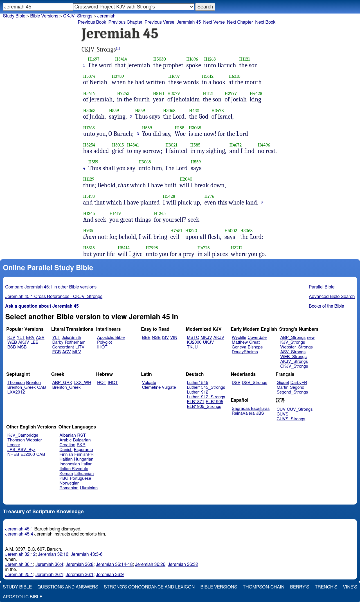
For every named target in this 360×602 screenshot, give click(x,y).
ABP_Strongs (292, 338)
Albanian (68, 435)
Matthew (240, 342)
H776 (209, 196)
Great (254, 342)
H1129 (88, 179)
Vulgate (149, 383)
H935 (88, 230)
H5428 (169, 196)
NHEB (13, 454)
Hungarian (83, 459)
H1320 (191, 230)
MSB (21, 347)
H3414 (121, 59)
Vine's (350, 587)
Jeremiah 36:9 (110, 574)
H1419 (115, 213)
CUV (281, 409)
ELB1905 (214, 402)
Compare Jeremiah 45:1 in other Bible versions (51, 287)
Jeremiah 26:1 (49, 574)
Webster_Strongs (296, 347)
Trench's (326, 587)
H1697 (94, 59)
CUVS (283, 414)
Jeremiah (106, 16)
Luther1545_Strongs (206, 387)
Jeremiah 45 (189, 22)
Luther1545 (197, 383)
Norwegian (70, 483)
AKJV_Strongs (294, 361)
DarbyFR (299, 383)
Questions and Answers (67, 587)
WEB (12, 342)
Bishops (255, 347)
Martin (283, 387)
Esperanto (83, 450)
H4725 (203, 247)
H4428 (256, 93)
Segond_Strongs (292, 392)
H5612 (208, 76)
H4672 (236, 145)
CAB (41, 387)
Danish (66, 450)
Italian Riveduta (74, 469)
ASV (40, 338)
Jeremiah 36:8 (79, 564)
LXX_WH (82, 383)
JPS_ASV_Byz (21, 450)
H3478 (218, 110)
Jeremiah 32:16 (53, 554)
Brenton (33, 383)
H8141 (158, 93)
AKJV (23, 342)
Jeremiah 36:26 (150, 564)
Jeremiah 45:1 (19, 529)
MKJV (206, 338)
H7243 (123, 93)
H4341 (133, 145)
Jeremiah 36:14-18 (114, 564)
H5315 (89, 247)
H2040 (185, 179)
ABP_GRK (62, 383)
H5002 (230, 230)
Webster (34, 440)
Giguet (283, 383)
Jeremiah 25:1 (19, 574)
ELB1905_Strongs (204, 407)
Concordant (63, 347)
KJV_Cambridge (22, 435)
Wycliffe (239, 338)
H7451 (176, 230)
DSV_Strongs (254, 383)
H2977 (231, 93)
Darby (58, 342)
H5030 (159, 59)
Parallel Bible (321, 287)
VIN (173, 338)
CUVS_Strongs (291, 419)
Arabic (66, 440)
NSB (156, 338)
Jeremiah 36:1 (19, 564)
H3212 (236, 247)
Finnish (66, 454)
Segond (297, 387)
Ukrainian (89, 488)
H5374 (89, 76)
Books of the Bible (326, 306)
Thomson (16, 383)
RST (81, 435)
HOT (101, 383)
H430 (194, 110)
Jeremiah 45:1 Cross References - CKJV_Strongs (54, 296)
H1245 (89, 213)
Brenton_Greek (21, 387)
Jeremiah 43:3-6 (87, 554)
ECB (56, 352)
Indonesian (70, 464)
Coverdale (257, 338)
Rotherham (75, 342)
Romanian (69, 488)
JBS (260, 413)
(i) (118, 48)
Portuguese (80, 478)
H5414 (124, 247)
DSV (236, 383)
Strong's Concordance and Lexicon (149, 587)
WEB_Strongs (293, 357)
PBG (64, 478)
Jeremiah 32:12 (20, 554)
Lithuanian (84, 474)
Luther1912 (197, 392)
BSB (11, 347)
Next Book (265, 22)
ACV (66, 352)
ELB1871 (195, 402)
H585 (195, 145)
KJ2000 (194, 342)
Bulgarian (82, 440)
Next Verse (214, 22)
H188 (179, 127)
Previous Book (92, 22)
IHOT (102, 347)
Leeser (13, 445)
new (311, 338)
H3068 (169, 110)
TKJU (192, 347)
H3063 (89, 110)
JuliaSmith (71, 338)
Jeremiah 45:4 (19, 534)
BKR (81, 445)
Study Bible (14, 16)
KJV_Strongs (292, 342)
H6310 (234, 76)
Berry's (299, 587)
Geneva (239, 347)
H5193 (89, 196)
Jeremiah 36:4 (49, 564)
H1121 (244, 59)
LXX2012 (16, 392)
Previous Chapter (126, 22)
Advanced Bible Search (332, 296)
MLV (76, 352)
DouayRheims (245, 352)
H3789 (118, 76)
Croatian (67, 445)
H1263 (210, 59)
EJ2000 (28, 454)
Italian (87, 464)
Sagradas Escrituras (250, 408)
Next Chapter (240, 22)
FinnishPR (84, 454)
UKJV (208, 342)
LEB (34, 342)
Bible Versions (44, 16)
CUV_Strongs (299, 409)
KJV (11, 338)
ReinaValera (243, 413)
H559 (114, 110)
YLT (20, 338)
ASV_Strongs (292, 352)
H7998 (152, 247)
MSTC (193, 338)
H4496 (264, 145)
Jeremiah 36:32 (183, 564)
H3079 (173, 93)
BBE (146, 338)
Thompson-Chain (263, 587)
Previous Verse (159, 22)
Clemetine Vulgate (159, 387)
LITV (79, 347)
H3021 (171, 145)
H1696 (192, 59)
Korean (66, 474)
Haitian (66, 459)
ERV (30, 338)
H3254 (89, 145)
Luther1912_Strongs (206, 397)
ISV (165, 338)
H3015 (118, 145)
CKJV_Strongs (77, 16)
